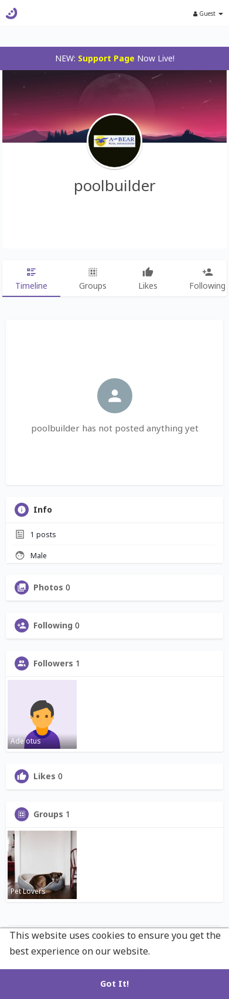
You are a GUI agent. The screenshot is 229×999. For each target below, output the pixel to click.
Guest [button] (208, 13)
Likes (44, 776)
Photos (48, 587)
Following (53, 625)
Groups (48, 814)
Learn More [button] (180, 951)
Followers (53, 663)
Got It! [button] (114, 983)
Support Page (106, 58)
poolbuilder (115, 185)
